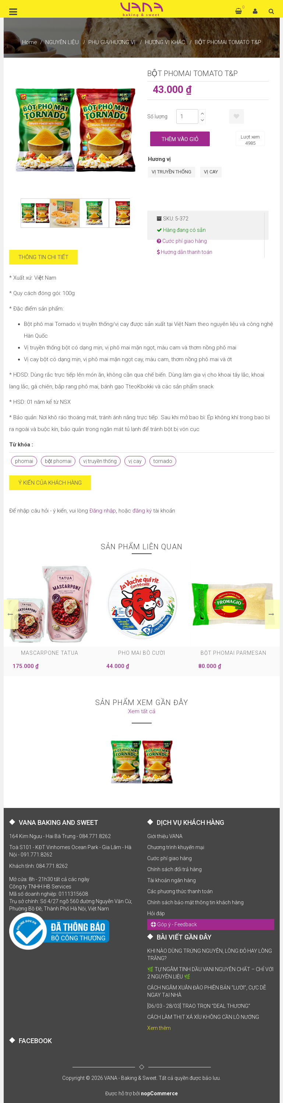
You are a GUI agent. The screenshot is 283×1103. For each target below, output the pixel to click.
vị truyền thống (100, 461)
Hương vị (159, 159)
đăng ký (142, 510)
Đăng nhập (102, 510)
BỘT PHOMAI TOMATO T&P (228, 42)
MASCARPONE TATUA (49, 653)
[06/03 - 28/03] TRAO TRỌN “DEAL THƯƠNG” (198, 1006)
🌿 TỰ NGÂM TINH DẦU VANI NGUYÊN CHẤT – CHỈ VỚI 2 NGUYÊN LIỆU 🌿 (210, 973)
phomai (24, 461)
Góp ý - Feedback (174, 924)
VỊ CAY (211, 172)
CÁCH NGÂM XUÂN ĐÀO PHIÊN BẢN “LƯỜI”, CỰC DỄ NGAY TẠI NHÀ (206, 991)
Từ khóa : (21, 444)
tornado (162, 461)
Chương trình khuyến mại (175, 847)
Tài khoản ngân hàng (171, 880)
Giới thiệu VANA (165, 836)
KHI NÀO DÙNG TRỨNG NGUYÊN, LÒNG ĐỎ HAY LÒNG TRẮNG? (209, 954)
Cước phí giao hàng (182, 241)
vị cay (135, 461)
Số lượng (157, 116)
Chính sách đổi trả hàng (174, 869)
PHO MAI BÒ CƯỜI (141, 653)
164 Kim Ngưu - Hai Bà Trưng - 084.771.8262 (60, 836)
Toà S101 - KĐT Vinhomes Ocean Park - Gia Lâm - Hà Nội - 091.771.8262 (70, 851)
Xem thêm (159, 1028)
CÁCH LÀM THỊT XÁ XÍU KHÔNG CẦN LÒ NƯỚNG (203, 1017)
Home (29, 42)
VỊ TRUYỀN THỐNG (171, 172)
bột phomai (58, 461)
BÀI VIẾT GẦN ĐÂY (184, 937)
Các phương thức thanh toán (180, 891)
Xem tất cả (141, 711)
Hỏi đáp (156, 913)
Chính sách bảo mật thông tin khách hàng (195, 902)
